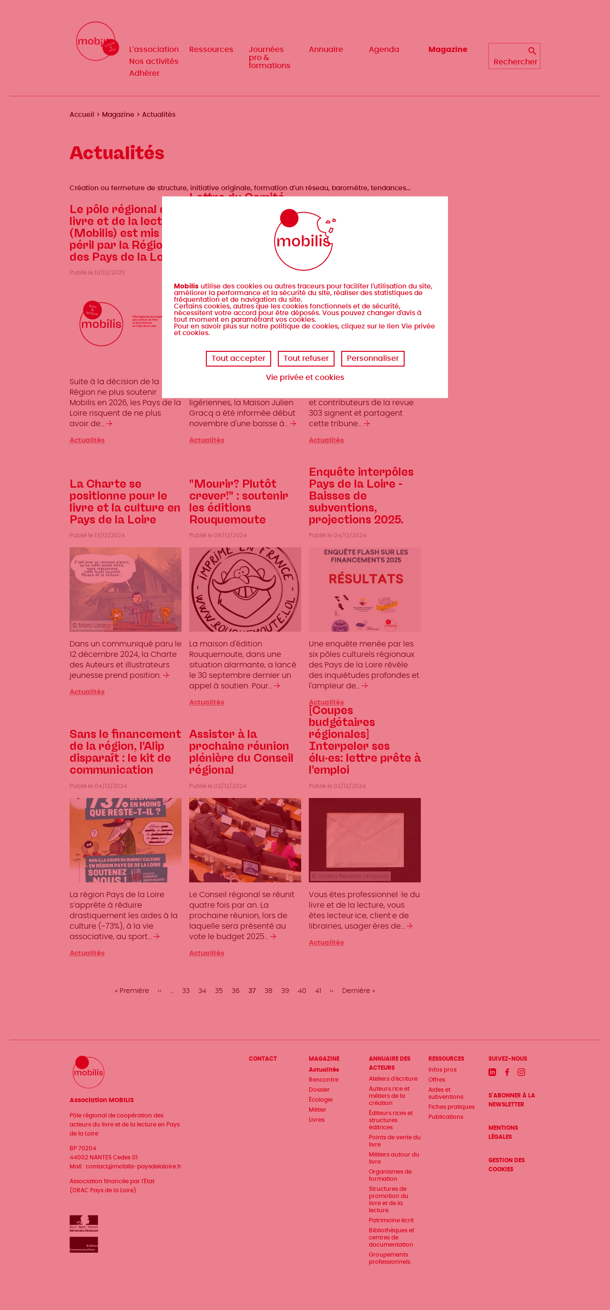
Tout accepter (238, 358)
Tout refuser (306, 358)
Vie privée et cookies (305, 377)
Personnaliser (373, 358)
